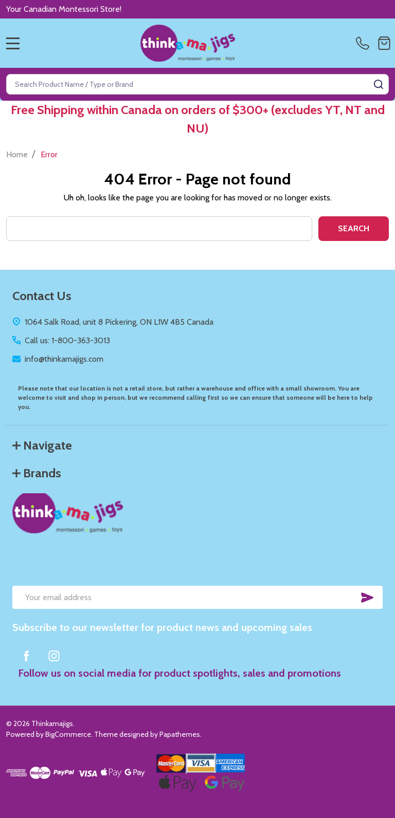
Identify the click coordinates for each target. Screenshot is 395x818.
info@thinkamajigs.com (64, 359)
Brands (36, 473)
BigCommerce (68, 734)
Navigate (42, 445)
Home (17, 154)
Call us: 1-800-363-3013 (67, 340)
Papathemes (179, 734)
